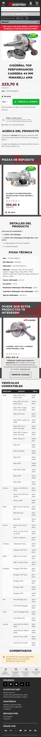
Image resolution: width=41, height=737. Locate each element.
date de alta (21, 661)
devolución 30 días (25, 674)
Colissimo (7, 719)
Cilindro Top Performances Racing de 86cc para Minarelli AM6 (19, 196)
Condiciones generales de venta (15, 695)
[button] (19, 62)
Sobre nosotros (9, 692)
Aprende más (25, 369)
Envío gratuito (5, 674)
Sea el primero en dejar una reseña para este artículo (18, 109)
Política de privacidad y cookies (15, 697)
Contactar (7, 709)
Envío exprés (35, 674)
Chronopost (7, 716)
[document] (20, 368)
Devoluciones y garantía (12, 707)
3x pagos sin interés (15, 674)
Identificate (10, 661)
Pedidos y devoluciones (12, 705)
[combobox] (20, 9)
